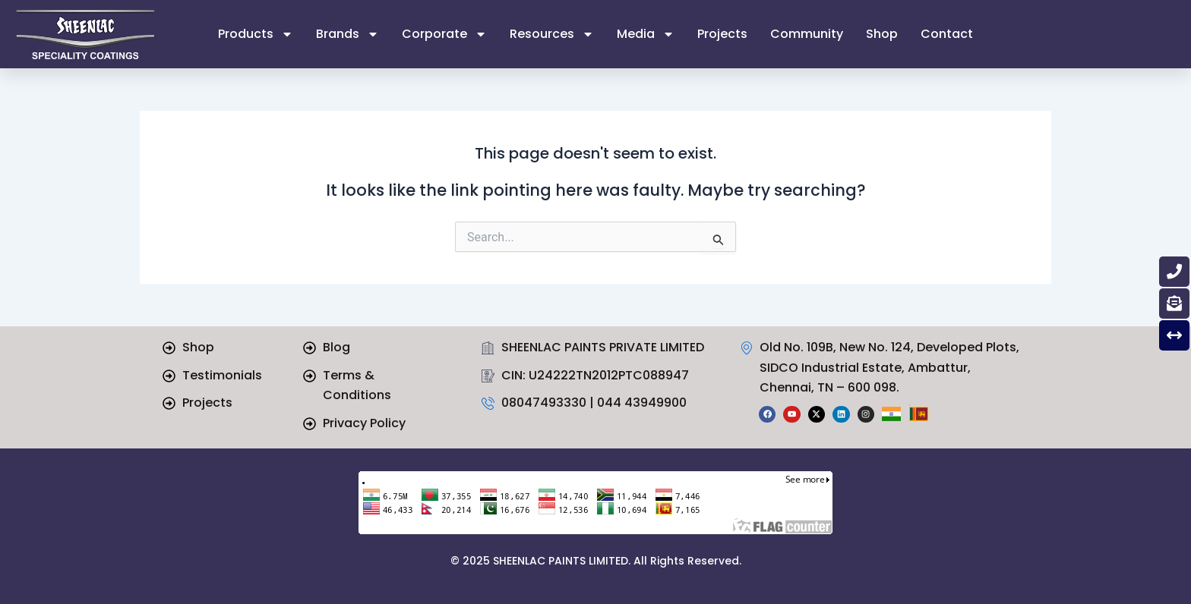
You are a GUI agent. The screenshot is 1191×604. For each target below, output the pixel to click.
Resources (552, 34)
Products (255, 34)
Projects (722, 33)
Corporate (444, 34)
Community (806, 33)
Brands (347, 34)
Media (645, 34)
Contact (947, 33)
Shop (882, 33)
